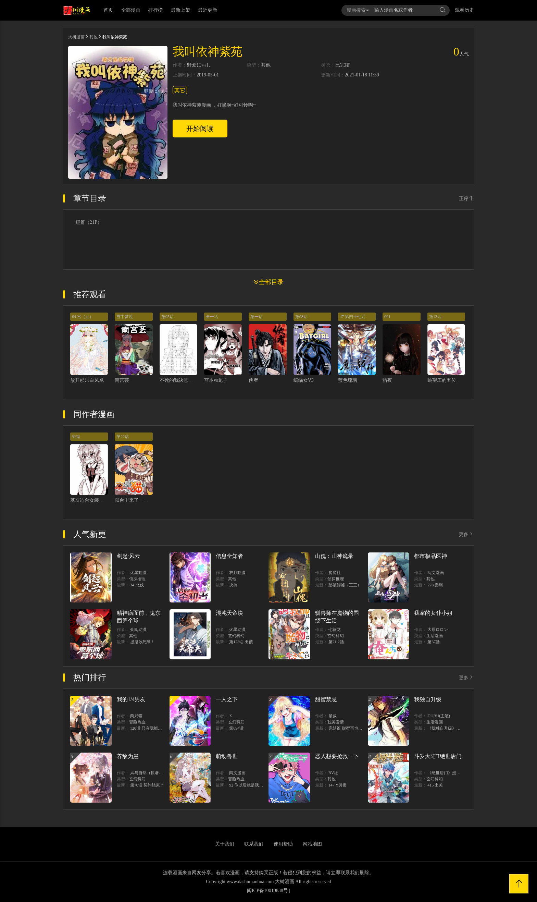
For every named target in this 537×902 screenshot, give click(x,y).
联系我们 (253, 843)
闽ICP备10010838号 (267, 890)
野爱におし (199, 65)
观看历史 (464, 10)
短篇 (76, 436)
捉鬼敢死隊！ (142, 641)
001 (387, 316)
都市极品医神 (430, 556)
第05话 (167, 316)
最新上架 (180, 10)
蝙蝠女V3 (304, 380)
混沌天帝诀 (229, 613)
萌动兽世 (227, 756)
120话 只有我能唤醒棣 (150, 728)
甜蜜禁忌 (326, 699)
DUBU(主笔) (438, 716)
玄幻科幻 (236, 635)
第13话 (435, 316)
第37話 (433, 641)
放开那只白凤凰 (87, 380)
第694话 (236, 728)
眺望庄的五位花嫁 (446, 380)
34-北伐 (137, 585)
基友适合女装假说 (89, 500)
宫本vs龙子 (215, 380)
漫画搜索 (358, 10)
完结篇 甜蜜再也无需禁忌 (351, 728)
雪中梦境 (124, 316)
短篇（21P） (88, 222)
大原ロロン (437, 629)
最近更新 (207, 10)
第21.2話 (336, 641)
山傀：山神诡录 (334, 556)
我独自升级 (427, 699)
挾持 (233, 585)
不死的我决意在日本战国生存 (191, 380)
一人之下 (227, 699)
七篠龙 (334, 629)
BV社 (333, 772)
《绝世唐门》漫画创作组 (450, 772)
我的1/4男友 (131, 699)
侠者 (253, 380)
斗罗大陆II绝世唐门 (438, 756)
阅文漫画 (435, 572)
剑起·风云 (128, 556)
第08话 (301, 316)
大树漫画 (76, 37)
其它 (179, 90)
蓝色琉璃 (347, 380)
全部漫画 (130, 10)
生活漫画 (434, 635)
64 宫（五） (82, 316)
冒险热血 (137, 722)
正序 (466, 198)
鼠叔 (332, 716)
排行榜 (155, 10)
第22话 (122, 436)
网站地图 (312, 843)
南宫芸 (122, 380)
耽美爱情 (335, 722)
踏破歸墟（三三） (344, 585)
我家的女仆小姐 (433, 613)
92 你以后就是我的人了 (250, 785)
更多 (466, 534)
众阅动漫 (138, 629)
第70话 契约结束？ (147, 785)
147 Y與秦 (337, 785)
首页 (108, 10)
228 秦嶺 (435, 585)
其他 (93, 37)
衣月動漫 (237, 572)
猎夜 (387, 380)
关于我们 (224, 843)
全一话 (212, 316)
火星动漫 (237, 629)
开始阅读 (200, 128)
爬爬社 (334, 572)
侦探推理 (137, 578)
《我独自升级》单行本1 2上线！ (456, 728)
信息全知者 (229, 556)
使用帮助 (283, 843)
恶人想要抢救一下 (337, 756)
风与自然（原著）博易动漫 (154, 772)
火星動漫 (138, 572)
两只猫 (136, 716)
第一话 (256, 316)
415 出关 (435, 785)
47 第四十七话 (352, 316)
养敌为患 (128, 756)
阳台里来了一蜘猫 (134, 500)
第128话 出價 (241, 641)
